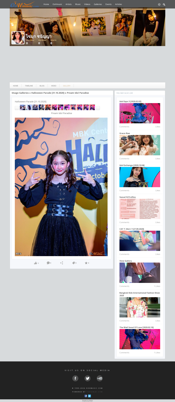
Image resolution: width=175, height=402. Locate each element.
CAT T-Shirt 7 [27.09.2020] (131, 229)
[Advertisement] (87, 64)
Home (46, 4)
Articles (118, 4)
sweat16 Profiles (127, 197)
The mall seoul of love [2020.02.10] (136, 327)
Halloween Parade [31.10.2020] (47, 92)
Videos (87, 4)
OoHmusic (57, 4)
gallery (66, 86)
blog (42, 86)
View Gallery (125, 261)
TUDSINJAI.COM (95, 392)
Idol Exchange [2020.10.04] (131, 165)
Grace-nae (124, 133)
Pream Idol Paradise (78, 92)
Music (78, 4)
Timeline (29, 86)
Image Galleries (20, 92)
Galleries (98, 4)
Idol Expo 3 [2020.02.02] (130, 101)
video (53, 86)
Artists (69, 4)
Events (108, 4)
